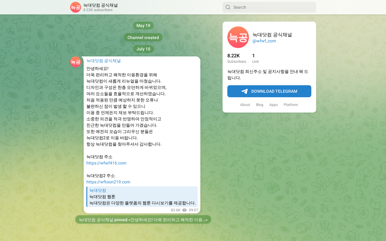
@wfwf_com (264, 40)
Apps (273, 105)
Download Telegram (269, 91)
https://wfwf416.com (106, 163)
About (245, 105)
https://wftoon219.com (108, 181)
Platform (291, 105)
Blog (259, 105)
